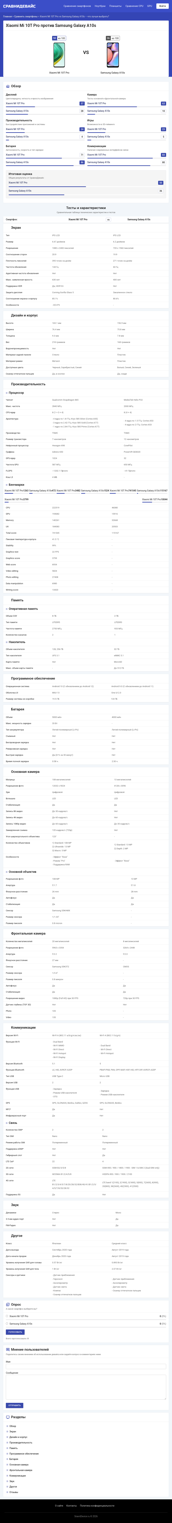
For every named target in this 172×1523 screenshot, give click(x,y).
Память (13, 1448)
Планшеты (115, 6)
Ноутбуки (100, 6)
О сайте (59, 1505)
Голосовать (15, 1332)
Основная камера (18, 1464)
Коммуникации (17, 1475)
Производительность (20, 1442)
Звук (11, 1481)
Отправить (14, 1405)
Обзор (12, 1426)
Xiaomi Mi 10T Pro (15, 103)
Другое (13, 1486)
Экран (12, 1431)
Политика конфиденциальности (97, 1505)
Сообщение (12, 1373)
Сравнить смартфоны (25, 16)
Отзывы (13, 1492)
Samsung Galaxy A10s (17, 111)
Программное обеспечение (24, 1453)
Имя (8, 1361)
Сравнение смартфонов (77, 6)
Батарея (13, 1459)
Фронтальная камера (20, 1470)
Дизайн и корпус (18, 1437)
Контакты (71, 1505)
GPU (149, 6)
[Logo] (20, 6)
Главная (7, 16)
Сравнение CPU (134, 6)
